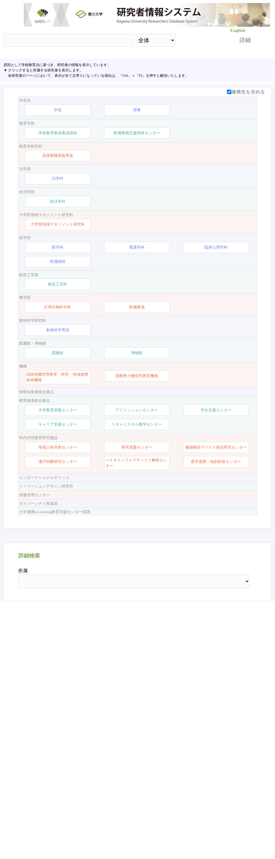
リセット (236, 782)
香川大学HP (67, 833)
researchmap (208, 833)
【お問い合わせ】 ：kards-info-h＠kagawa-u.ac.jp (137, 833)
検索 (202, 40)
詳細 (245, 40)
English (237, 30)
